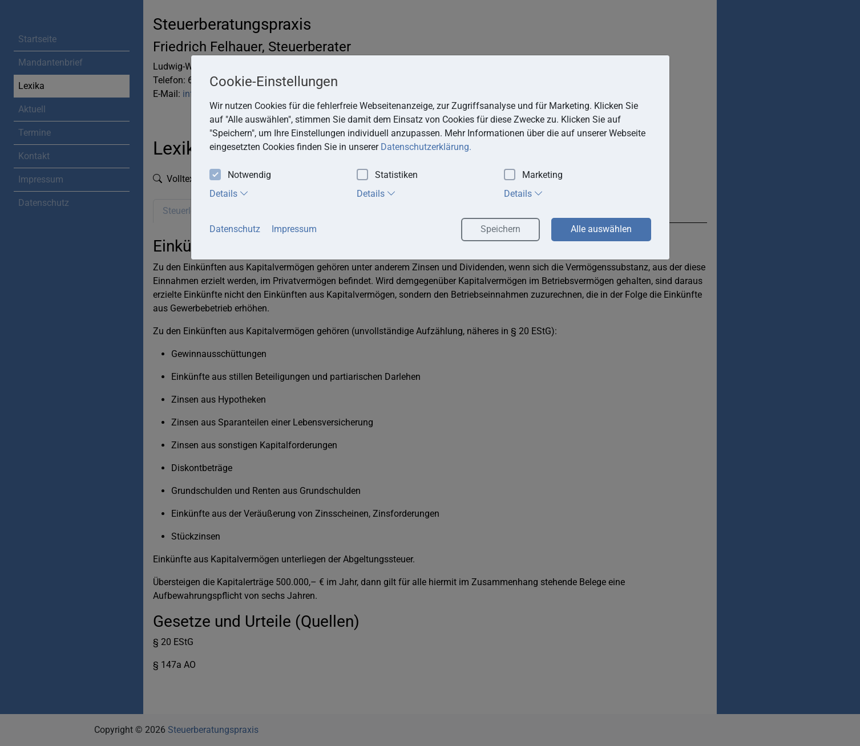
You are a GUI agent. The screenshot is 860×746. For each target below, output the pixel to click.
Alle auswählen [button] (601, 229)
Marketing (533, 175)
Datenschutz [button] (234, 229)
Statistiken (387, 175)
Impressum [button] (294, 229)
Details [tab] (229, 193)
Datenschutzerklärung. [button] (426, 146)
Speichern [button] (500, 229)
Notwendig (240, 175)
